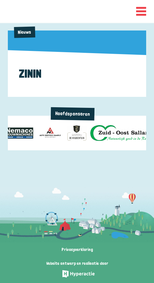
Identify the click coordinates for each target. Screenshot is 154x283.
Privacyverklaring (77, 249)
